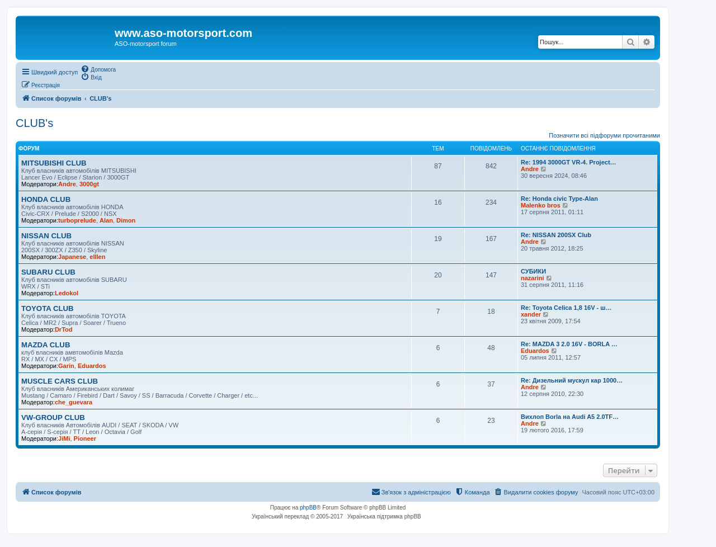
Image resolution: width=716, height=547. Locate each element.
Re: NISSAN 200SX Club (556, 235)
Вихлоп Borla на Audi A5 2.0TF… (570, 416)
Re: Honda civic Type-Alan (559, 198)
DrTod (64, 329)
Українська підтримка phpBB (384, 516)
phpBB (308, 507)
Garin (66, 365)
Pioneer (85, 438)
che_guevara (73, 402)
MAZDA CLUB (45, 345)
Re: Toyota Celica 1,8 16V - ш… (566, 307)
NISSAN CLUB (46, 236)
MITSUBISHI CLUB (54, 163)
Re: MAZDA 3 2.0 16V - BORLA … (569, 344)
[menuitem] (98, 69)
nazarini (532, 278)
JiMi (64, 438)
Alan (106, 220)
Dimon (125, 220)
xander (531, 314)
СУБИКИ (533, 271)
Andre (67, 184)
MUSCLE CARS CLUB (59, 381)
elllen (97, 256)
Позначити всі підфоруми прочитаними (604, 135)
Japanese (72, 256)
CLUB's (34, 123)
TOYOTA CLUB (47, 308)
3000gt (89, 184)
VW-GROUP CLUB (53, 417)
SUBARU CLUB (48, 272)
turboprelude (77, 220)
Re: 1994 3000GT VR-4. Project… (568, 162)
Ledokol (66, 293)
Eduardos (92, 365)
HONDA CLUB (45, 199)
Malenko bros (540, 205)
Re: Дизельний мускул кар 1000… (572, 380)
